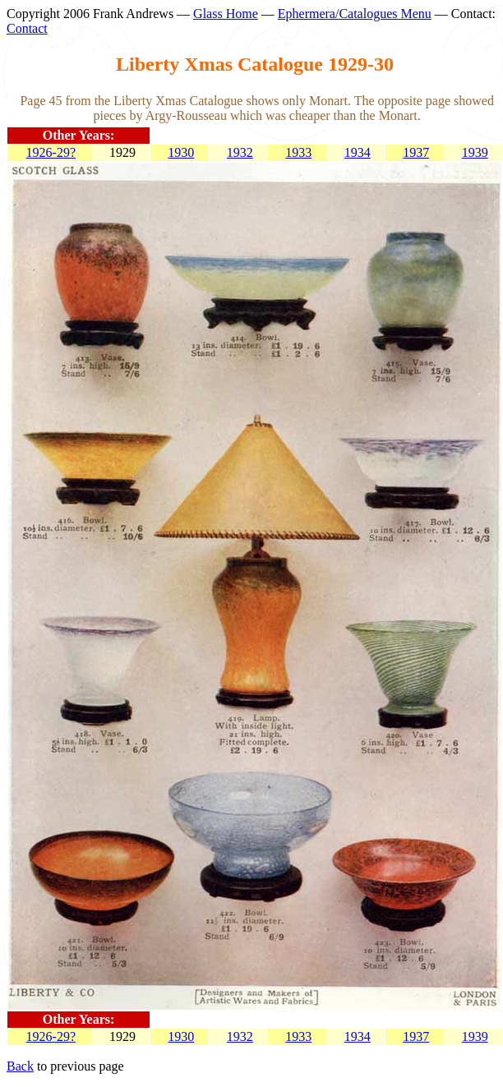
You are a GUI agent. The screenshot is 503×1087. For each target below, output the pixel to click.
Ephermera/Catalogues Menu (354, 14)
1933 (298, 152)
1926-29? (51, 152)
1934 (357, 152)
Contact (27, 28)
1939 (475, 152)
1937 (416, 152)
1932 (240, 152)
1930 (181, 152)
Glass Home (225, 14)
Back (20, 1066)
